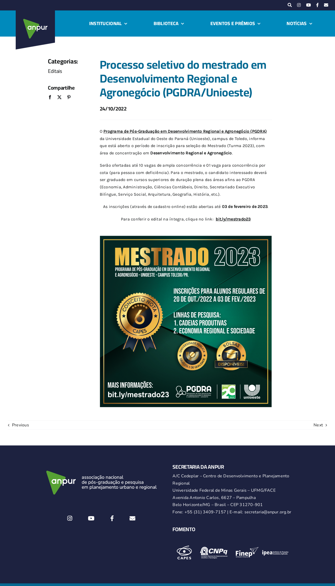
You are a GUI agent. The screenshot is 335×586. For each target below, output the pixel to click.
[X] (59, 97)
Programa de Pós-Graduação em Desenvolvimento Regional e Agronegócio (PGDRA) (185, 131)
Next (318, 425)
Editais (55, 71)
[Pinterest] (69, 97)
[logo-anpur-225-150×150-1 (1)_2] (35, 12)
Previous (20, 425)
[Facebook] (50, 97)
